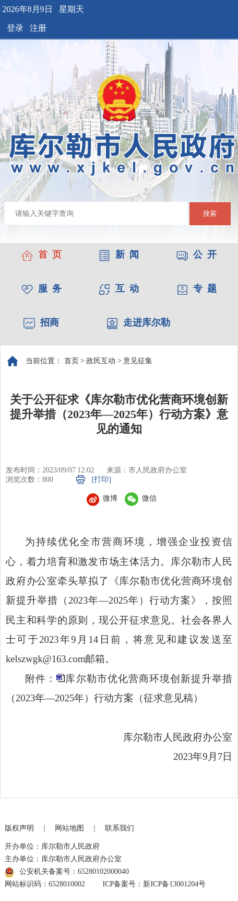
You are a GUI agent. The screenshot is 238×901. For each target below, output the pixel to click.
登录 (15, 28)
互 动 (119, 288)
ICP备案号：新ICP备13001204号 (154, 884)
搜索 (210, 213)
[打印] (101, 479)
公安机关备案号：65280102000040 (67, 872)
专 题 (196, 288)
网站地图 (69, 828)
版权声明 (19, 828)
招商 (41, 322)
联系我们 (119, 828)
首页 (71, 361)
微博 (102, 498)
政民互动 (100, 361)
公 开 (196, 254)
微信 (141, 498)
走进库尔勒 (138, 322)
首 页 (41, 254)
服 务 (41, 288)
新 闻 (119, 254)
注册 (38, 28)
